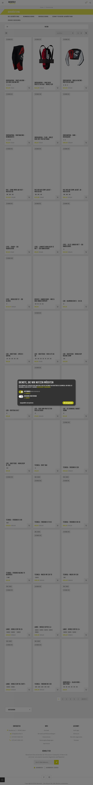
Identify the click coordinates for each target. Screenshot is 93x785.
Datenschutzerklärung (44, 387)
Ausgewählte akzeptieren (26, 403)
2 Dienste (27, 393)
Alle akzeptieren (68, 403)
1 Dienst (27, 398)
